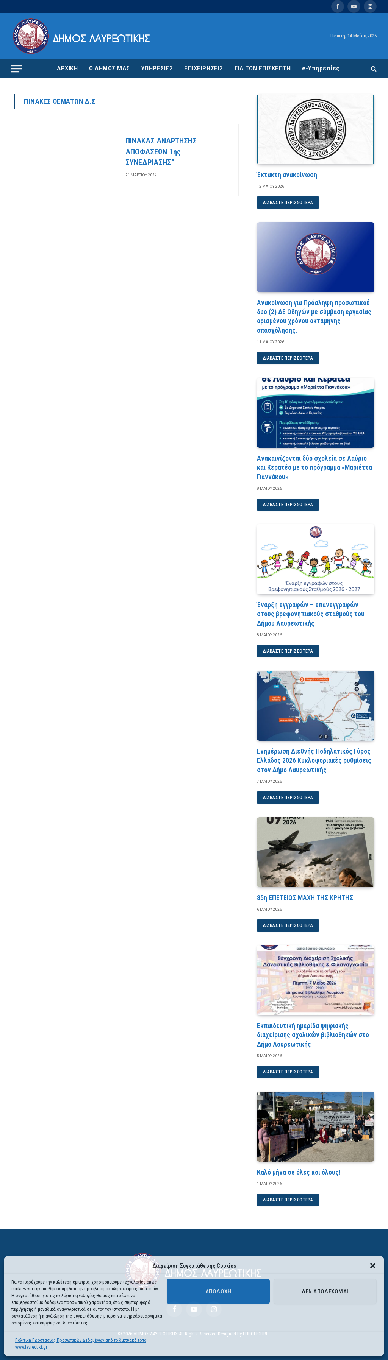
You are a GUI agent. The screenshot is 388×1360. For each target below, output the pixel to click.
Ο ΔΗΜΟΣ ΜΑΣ (109, 68)
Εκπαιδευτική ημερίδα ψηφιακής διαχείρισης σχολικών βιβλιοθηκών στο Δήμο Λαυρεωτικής (313, 1035)
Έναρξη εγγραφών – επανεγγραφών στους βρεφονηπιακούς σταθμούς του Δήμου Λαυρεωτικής (311, 614)
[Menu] (16, 68)
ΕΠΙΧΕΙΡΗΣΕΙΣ (203, 68)
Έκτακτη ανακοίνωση (287, 175)
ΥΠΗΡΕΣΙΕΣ (157, 68)
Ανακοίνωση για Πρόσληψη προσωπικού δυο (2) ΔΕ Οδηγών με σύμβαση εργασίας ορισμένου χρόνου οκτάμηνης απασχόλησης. (314, 316)
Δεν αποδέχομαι (325, 1291)
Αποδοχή (218, 1291)
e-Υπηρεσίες (321, 68)
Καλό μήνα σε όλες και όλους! (298, 1172)
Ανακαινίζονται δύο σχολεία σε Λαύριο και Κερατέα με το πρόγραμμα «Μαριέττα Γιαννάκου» (314, 467)
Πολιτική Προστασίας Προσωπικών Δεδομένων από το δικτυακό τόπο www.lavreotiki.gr (80, 1344)
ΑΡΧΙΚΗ (67, 68)
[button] (373, 1266)
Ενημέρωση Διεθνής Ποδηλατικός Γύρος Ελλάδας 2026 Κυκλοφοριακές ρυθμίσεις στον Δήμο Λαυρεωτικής (314, 760)
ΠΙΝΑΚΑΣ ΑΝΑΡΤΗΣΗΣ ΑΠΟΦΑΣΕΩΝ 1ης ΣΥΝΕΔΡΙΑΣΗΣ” (161, 151)
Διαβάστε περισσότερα (288, 202)
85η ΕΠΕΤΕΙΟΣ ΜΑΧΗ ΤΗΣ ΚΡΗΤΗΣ (305, 898)
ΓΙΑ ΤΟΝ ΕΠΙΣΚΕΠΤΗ (263, 68)
